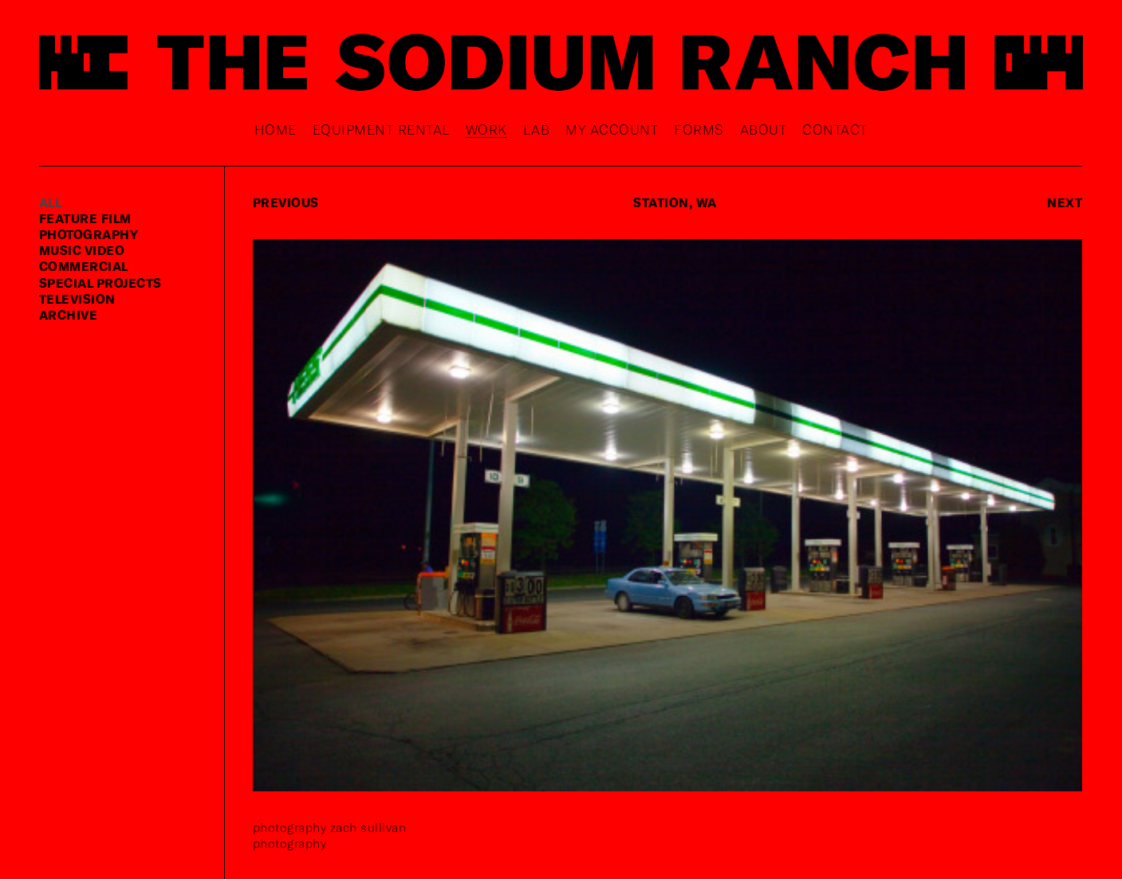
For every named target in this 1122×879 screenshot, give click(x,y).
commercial (83, 265)
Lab (536, 129)
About (763, 129)
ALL (50, 202)
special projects (100, 282)
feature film (85, 218)
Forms (699, 129)
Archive (68, 314)
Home (275, 129)
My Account (611, 129)
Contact (835, 129)
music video (82, 249)
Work (486, 129)
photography (89, 233)
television (77, 298)
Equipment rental (381, 129)
